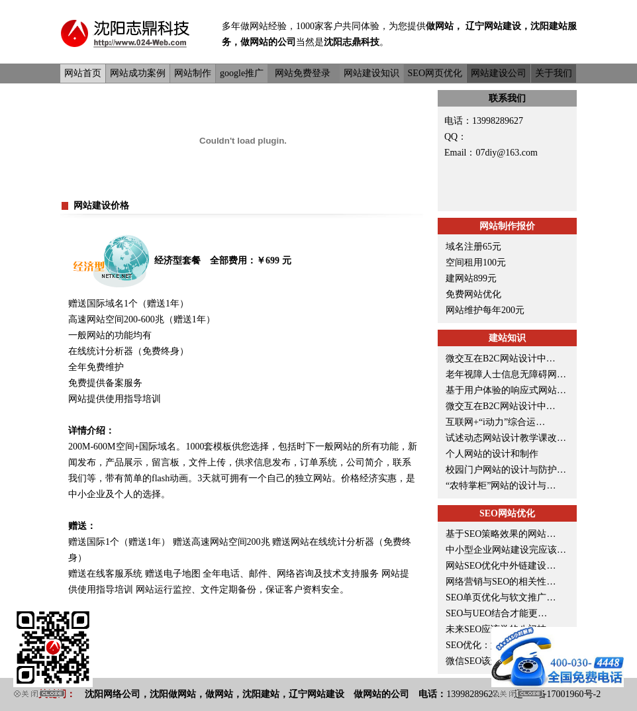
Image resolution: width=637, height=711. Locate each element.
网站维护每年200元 (485, 310)
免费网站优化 (473, 294)
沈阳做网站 (173, 694)
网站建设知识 (371, 73)
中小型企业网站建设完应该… (506, 550)
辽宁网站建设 (493, 26)
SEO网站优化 (507, 513)
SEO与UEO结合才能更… (496, 613)
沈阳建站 (548, 26)
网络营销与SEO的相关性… (501, 582)
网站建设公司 (498, 73)
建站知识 (507, 338)
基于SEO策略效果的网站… (501, 534)
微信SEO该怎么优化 (487, 661)
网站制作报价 (507, 226)
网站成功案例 (138, 73)
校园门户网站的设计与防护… (506, 470)
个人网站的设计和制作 (492, 454)
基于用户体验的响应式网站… (506, 390)
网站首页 (82, 73)
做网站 (254, 26)
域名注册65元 (473, 247)
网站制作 (192, 73)
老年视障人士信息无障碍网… (506, 374)
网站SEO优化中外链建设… (501, 566)
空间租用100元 (476, 262)
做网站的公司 (268, 42)
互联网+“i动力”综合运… (495, 422)
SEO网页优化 (435, 73)
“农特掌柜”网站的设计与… (501, 486)
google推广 (242, 73)
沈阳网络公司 (112, 694)
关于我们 (553, 73)
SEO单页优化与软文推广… (501, 597)
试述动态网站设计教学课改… (506, 438)
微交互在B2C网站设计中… (501, 358)
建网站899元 (471, 278)
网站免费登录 (302, 73)
